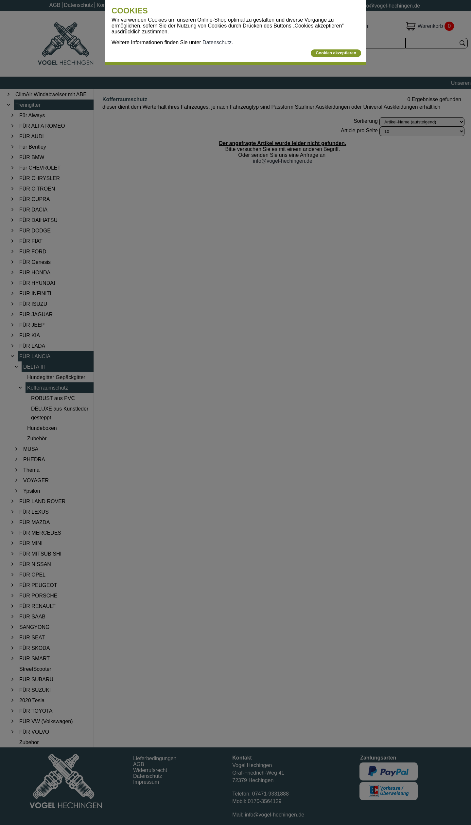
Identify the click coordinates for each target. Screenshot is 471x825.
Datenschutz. (217, 42)
